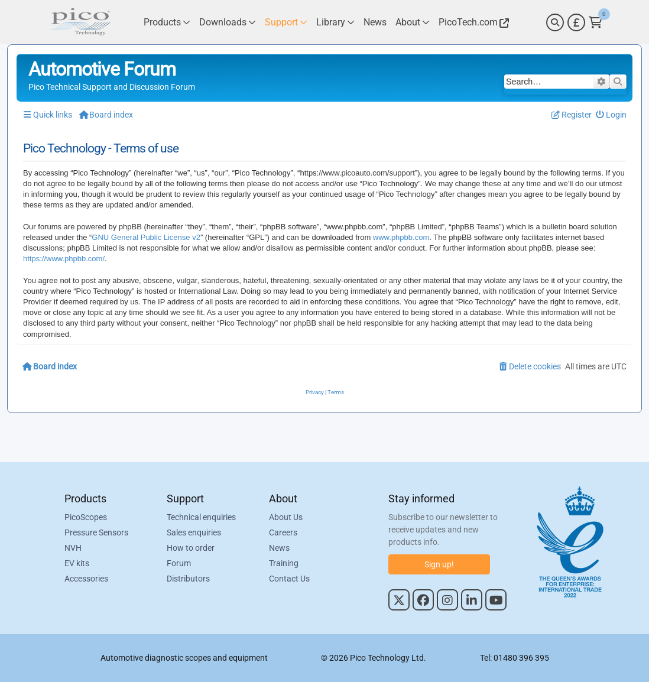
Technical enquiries (201, 517)
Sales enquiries (194, 532)
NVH (73, 548)
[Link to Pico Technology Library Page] (335, 22)
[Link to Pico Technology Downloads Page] (227, 22)
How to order (191, 548)
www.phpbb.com (401, 237)
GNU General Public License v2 (146, 237)
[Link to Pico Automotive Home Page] (79, 22)
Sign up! (439, 564)
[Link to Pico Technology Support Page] (286, 22)
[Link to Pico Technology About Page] (412, 22)
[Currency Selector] (576, 22)
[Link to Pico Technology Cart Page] (595, 22)
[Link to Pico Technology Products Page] (167, 22)
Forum (179, 563)
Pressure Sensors (96, 532)
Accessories (86, 578)
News (279, 548)
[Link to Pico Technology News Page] (375, 22)
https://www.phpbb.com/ (64, 258)
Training (283, 563)
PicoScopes (85, 517)
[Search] (555, 22)
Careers (283, 532)
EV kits (76, 563)
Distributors (188, 578)
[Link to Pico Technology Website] (472, 22)
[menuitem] (611, 115)
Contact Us (289, 578)
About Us (286, 517)
